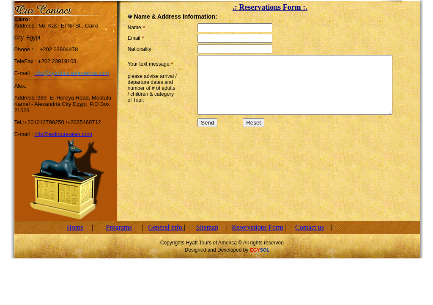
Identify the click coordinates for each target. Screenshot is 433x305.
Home (75, 227)
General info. (166, 227)
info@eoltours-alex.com (63, 134)
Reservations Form (257, 227)
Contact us (309, 227)
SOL (265, 249)
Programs (119, 227)
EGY (255, 249)
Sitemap (207, 227)
